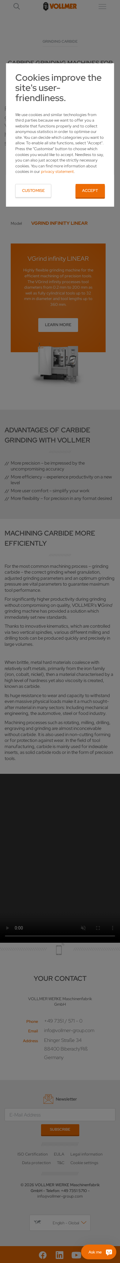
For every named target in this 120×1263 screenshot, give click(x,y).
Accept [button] (90, 190)
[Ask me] (98, 1252)
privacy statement (57, 171)
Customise (33, 190)
